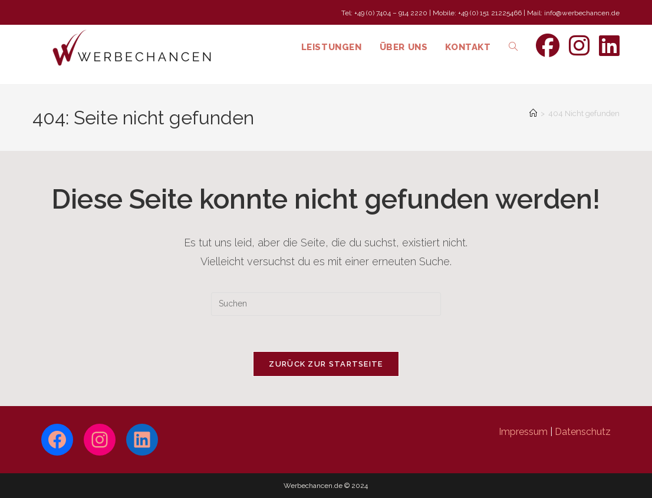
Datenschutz (583, 431)
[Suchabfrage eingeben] (326, 304)
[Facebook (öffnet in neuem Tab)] (547, 46)
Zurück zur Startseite (326, 364)
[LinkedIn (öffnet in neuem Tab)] (609, 46)
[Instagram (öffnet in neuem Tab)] (579, 46)
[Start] (533, 113)
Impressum (523, 431)
